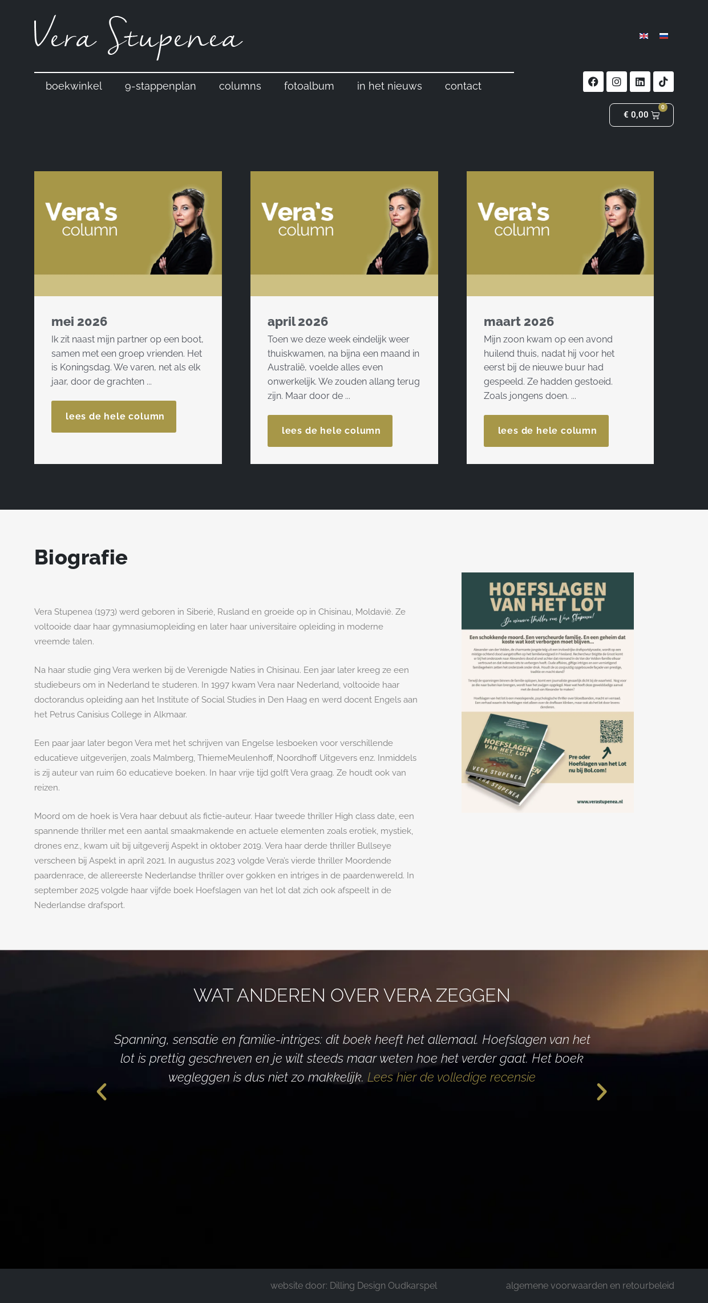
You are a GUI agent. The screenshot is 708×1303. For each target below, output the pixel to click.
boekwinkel (74, 86)
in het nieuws (389, 86)
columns (240, 86)
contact (463, 86)
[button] (101, 1091)
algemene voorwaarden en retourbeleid (590, 1285)
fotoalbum (309, 86)
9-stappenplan (160, 86)
